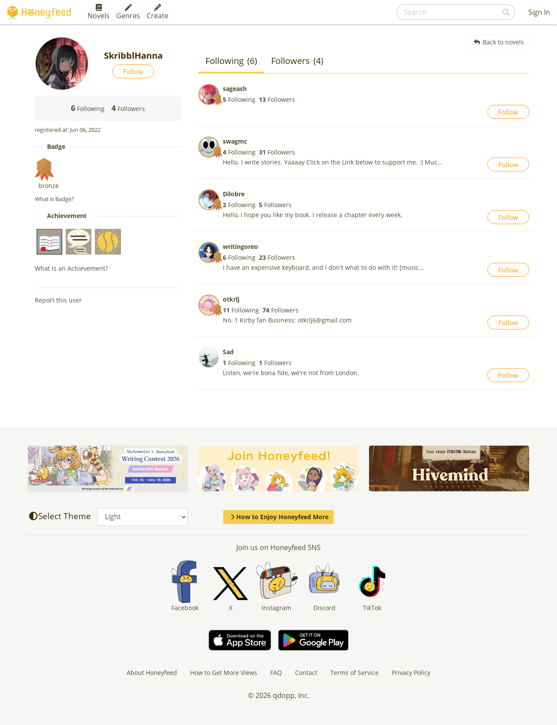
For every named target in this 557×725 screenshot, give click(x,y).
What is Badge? (54, 199)
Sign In (539, 12)
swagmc (235, 141)
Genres (128, 12)
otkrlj (231, 299)
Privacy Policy (411, 672)
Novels (98, 12)
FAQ (276, 672)
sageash (235, 88)
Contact (306, 672)
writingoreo (240, 246)
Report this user (58, 300)
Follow (133, 71)
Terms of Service (354, 672)
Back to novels (498, 42)
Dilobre (234, 194)
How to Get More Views (223, 672)
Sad (228, 352)
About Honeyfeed (152, 672)
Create (157, 12)
